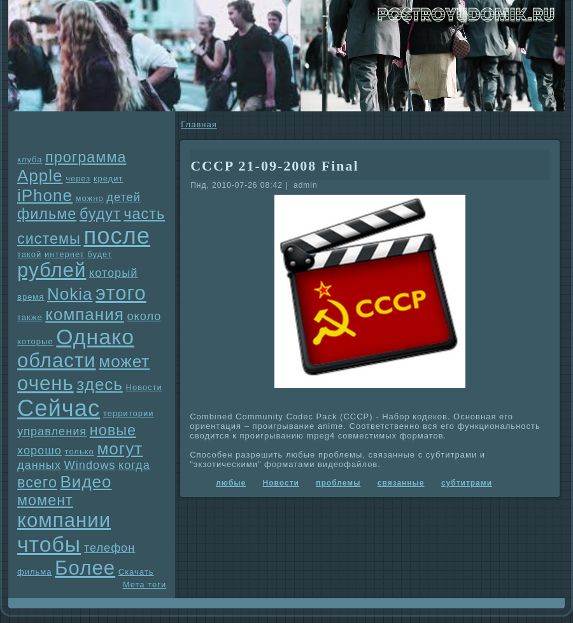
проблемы (338, 483)
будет (99, 254)
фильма (34, 572)
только (79, 451)
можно (90, 198)
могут (120, 448)
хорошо (39, 450)
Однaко (95, 337)
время (30, 297)
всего (37, 482)
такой (29, 254)
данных (39, 465)
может (124, 361)
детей (123, 197)
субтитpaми (466, 483)
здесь (99, 384)
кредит (109, 178)
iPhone (45, 195)
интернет (65, 254)
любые (231, 483)
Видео (86, 481)
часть (144, 214)
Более (85, 568)
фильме (46, 214)
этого (121, 293)
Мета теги (144, 584)
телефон (110, 548)
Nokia (69, 294)
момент (45, 500)
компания (84, 314)
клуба (29, 159)
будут (100, 214)
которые (35, 341)
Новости (144, 387)
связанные (401, 483)
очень (45, 383)
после (116, 236)
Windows (90, 465)
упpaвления (52, 431)
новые (113, 430)
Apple (40, 175)
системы (49, 238)
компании (64, 520)
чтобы (49, 544)
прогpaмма (85, 157)
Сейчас (58, 408)
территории (128, 413)
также (30, 317)
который (113, 273)
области (56, 360)
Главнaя (198, 124)
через (78, 178)
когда (134, 465)
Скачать (136, 572)
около (144, 316)
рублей (51, 270)
